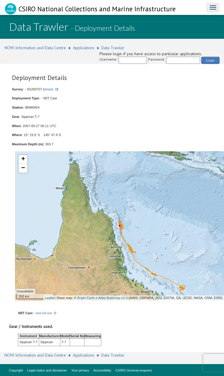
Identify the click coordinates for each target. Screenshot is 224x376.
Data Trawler (113, 47)
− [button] (23, 168)
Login (210, 60)
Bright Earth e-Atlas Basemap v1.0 (102, 298)
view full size (44, 313)
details (48, 89)
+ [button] (23, 159)
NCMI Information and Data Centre (35, 47)
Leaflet (50, 298)
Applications (83, 47)
